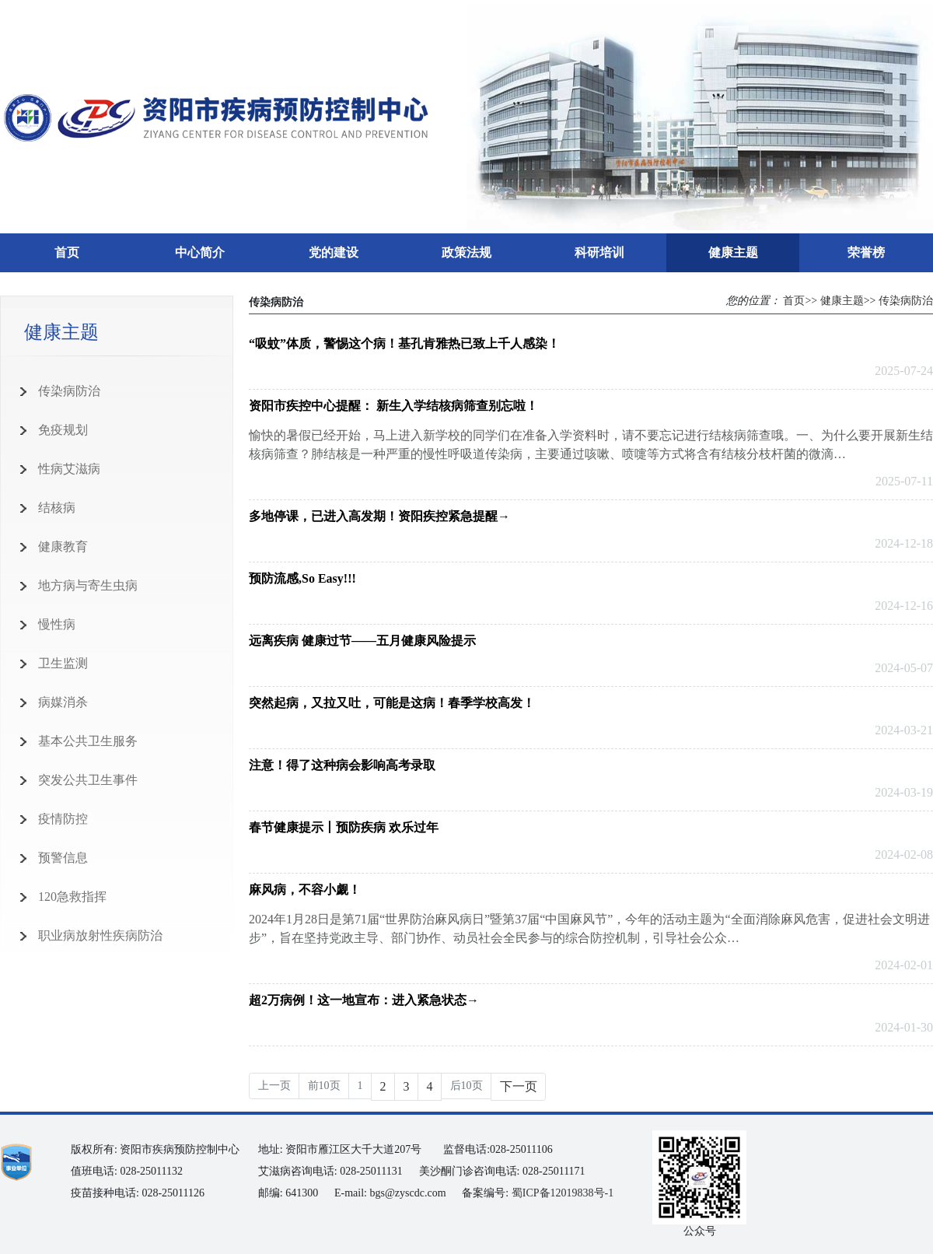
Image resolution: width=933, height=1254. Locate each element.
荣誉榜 (866, 252)
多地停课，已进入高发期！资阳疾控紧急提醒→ (379, 516)
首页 (66, 252)
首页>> (800, 300)
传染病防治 (906, 300)
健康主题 (733, 252)
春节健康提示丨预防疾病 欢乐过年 (344, 827)
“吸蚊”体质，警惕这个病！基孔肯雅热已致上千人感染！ (404, 343)
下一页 (518, 1086)
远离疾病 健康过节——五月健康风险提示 (362, 640)
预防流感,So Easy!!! (302, 578)
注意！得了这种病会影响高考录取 (342, 765)
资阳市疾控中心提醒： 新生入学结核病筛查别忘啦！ (393, 405)
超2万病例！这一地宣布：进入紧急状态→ (364, 1000)
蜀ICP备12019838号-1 (562, 1193)
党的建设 (333, 252)
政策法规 (466, 252)
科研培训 (599, 252)
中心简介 (200, 252)
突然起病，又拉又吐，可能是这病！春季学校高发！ (392, 702)
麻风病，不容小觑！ (305, 889)
